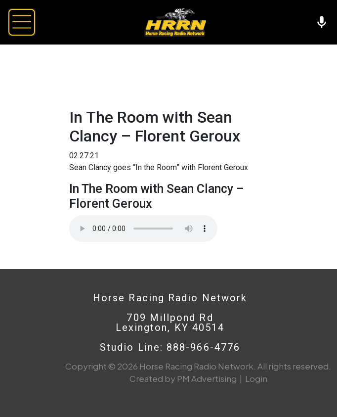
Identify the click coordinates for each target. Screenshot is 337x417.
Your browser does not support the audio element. (143, 228)
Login (256, 378)
